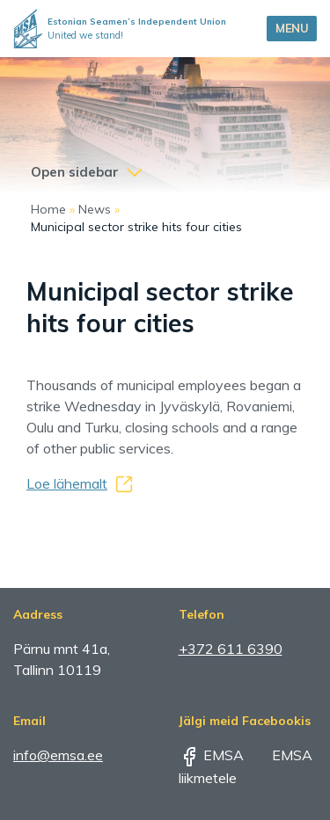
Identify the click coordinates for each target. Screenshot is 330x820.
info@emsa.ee (58, 755)
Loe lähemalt (66, 483)
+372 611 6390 (230, 648)
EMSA (211, 755)
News (94, 209)
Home (48, 209)
